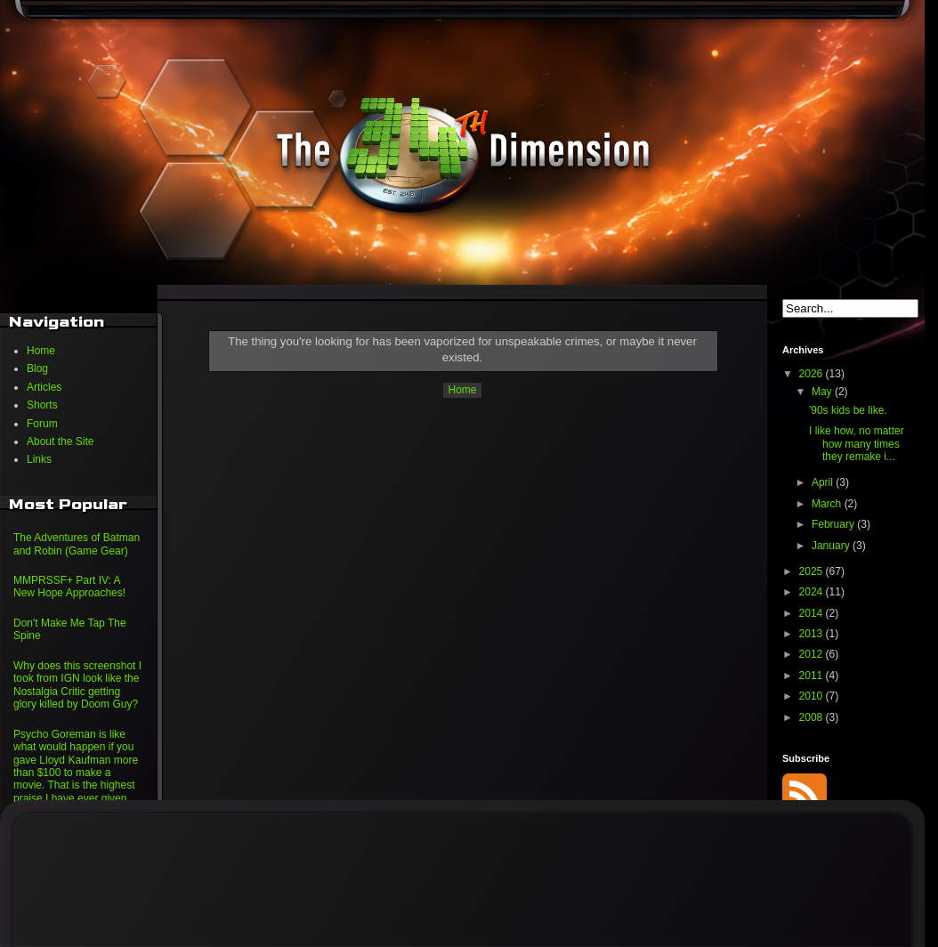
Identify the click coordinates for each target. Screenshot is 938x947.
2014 (812, 613)
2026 (812, 374)
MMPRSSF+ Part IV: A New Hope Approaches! (69, 586)
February (834, 524)
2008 (812, 717)
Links (39, 459)
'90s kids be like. (848, 410)
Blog (37, 368)
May (823, 391)
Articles (44, 387)
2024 (812, 592)
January (832, 545)
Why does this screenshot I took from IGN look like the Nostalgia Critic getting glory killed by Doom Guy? (77, 685)
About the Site (60, 441)
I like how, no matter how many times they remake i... (856, 444)
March (828, 504)
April (824, 482)
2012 (812, 654)
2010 (812, 696)
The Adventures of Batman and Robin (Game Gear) (76, 543)
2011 (812, 675)
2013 (812, 633)
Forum (42, 423)
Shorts (42, 405)
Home (462, 390)
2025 (812, 571)
